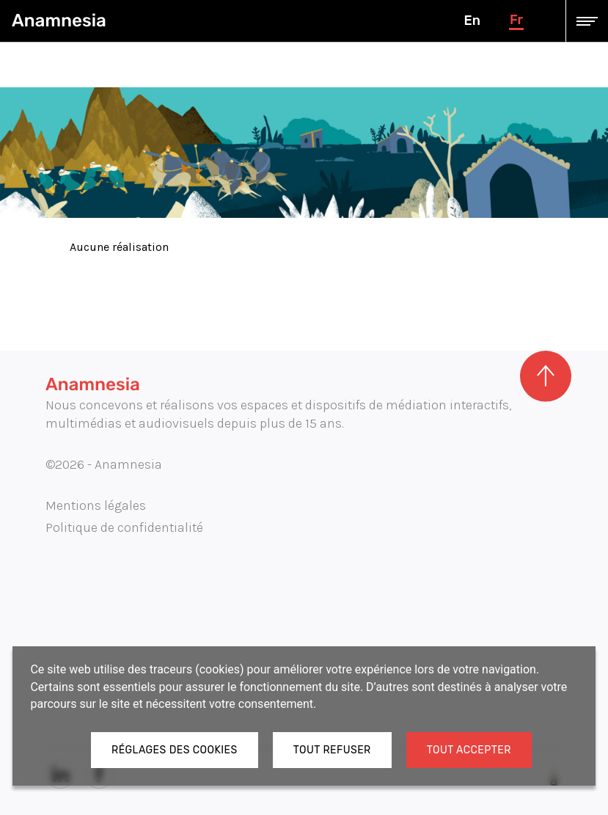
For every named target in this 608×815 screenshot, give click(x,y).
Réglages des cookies (174, 750)
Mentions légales (95, 505)
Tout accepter (469, 750)
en (472, 20)
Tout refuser (332, 750)
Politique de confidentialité (124, 527)
